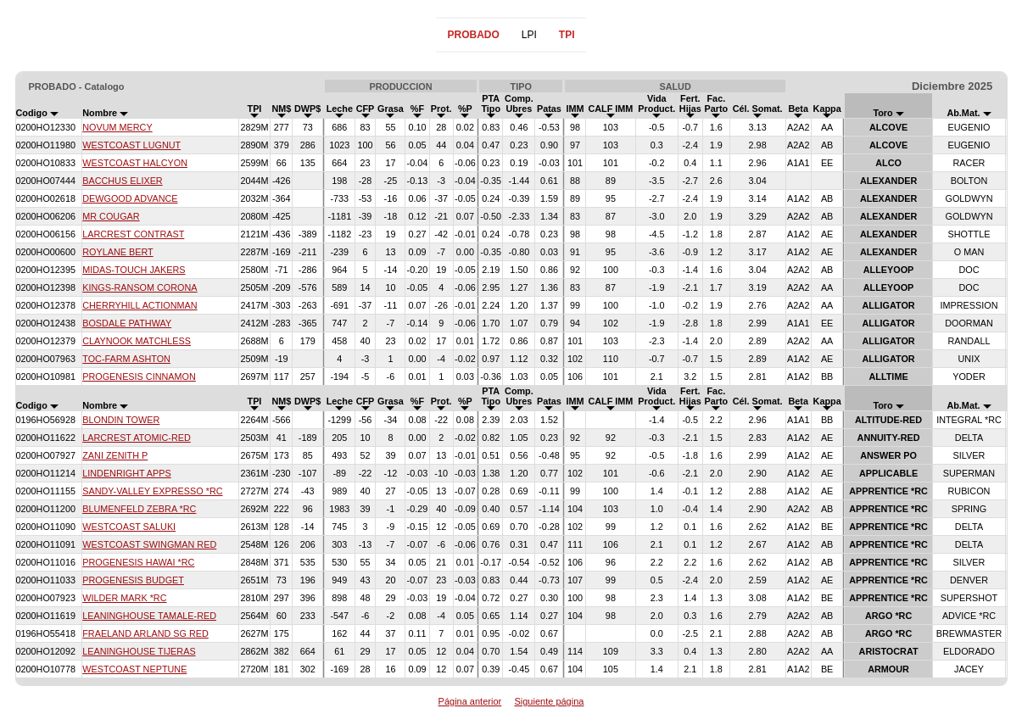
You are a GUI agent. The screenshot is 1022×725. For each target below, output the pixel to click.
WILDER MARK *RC (124, 598)
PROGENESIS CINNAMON (139, 376)
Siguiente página (549, 701)
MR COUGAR (110, 216)
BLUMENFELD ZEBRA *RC (139, 509)
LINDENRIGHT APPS (126, 473)
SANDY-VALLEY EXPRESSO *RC (152, 491)
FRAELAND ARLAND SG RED (145, 633)
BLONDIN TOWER (120, 420)
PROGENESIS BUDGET (133, 580)
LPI (529, 35)
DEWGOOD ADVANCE (129, 198)
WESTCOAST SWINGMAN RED (149, 544)
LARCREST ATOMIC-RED (136, 437)
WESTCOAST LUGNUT (131, 145)
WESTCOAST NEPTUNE (134, 669)
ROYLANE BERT (117, 252)
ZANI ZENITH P (115, 455)
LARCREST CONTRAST (133, 234)
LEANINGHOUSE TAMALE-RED (149, 616)
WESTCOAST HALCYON (134, 163)
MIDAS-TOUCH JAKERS (133, 270)
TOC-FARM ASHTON (126, 359)
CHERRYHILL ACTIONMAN (139, 305)
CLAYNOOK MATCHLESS (136, 341)
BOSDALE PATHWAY (126, 323)
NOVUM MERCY (117, 127)
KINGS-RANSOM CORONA (139, 287)
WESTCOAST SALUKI (129, 526)
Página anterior (470, 701)
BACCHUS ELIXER (122, 181)
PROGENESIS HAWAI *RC (138, 562)
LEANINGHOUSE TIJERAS (138, 651)
